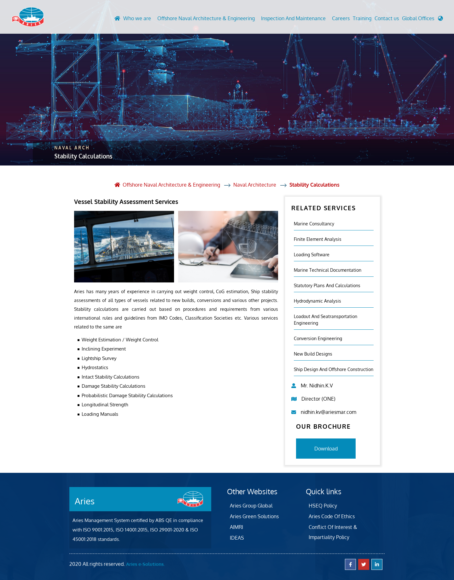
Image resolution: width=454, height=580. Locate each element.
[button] (422, 20)
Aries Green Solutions (254, 516)
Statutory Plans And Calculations (327, 285)
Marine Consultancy (314, 223)
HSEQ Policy (323, 505)
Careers (341, 18)
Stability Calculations (314, 185)
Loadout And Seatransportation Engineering (325, 319)
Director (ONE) (318, 398)
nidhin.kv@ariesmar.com (328, 412)
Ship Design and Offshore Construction (333, 369)
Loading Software (311, 254)
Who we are (137, 18)
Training (362, 18)
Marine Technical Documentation (327, 269)
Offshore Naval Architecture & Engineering (206, 18)
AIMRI (236, 527)
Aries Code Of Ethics (332, 516)
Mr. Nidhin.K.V (317, 385)
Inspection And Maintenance (293, 18)
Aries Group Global (251, 505)
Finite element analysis (317, 238)
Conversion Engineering (318, 338)
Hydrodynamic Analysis (317, 300)
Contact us (387, 18)
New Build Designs (313, 353)
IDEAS (237, 537)
